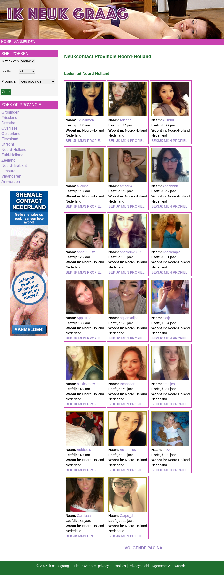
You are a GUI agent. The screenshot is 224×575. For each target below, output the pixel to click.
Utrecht (7, 144)
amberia (126, 186)
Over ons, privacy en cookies (104, 566)
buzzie (167, 450)
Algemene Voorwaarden (169, 566)
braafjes (169, 384)
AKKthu (168, 120)
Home (6, 42)
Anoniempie (171, 252)
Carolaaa (84, 516)
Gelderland (10, 134)
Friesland (9, 118)
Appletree (84, 318)
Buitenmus (128, 450)
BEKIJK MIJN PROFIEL (84, 140)
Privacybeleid (139, 566)
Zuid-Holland (12, 155)
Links (76, 566)
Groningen (10, 112)
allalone (83, 186)
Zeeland (8, 160)
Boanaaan (127, 384)
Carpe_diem (129, 516)
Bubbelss (84, 450)
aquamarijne (129, 318)
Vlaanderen (11, 176)
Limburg (8, 171)
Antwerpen (10, 182)
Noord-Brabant (14, 166)
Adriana (125, 120)
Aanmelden (24, 42)
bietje (167, 318)
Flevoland (9, 139)
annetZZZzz (86, 252)
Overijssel (9, 128)
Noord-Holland (13, 150)
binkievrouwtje (88, 384)
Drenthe (8, 123)
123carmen (85, 120)
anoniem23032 (131, 252)
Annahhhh (170, 186)
